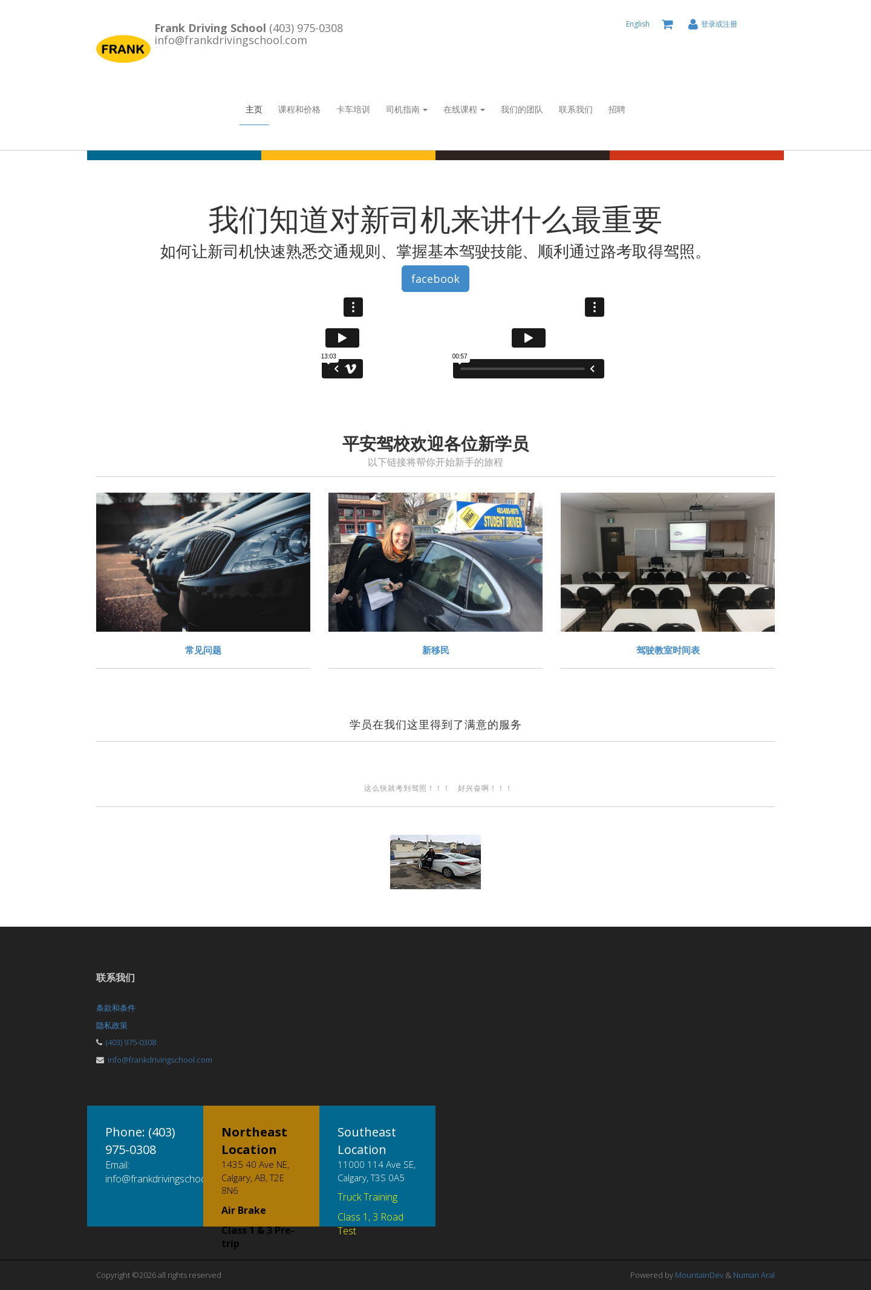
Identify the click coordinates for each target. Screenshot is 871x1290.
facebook (435, 278)
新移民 (435, 650)
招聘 (616, 109)
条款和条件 (115, 1007)
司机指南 (407, 109)
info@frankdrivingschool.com (160, 1059)
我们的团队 (522, 109)
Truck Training (367, 1197)
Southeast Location (367, 1141)
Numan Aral (754, 1274)
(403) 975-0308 (131, 1042)
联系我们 (576, 109)
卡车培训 (353, 109)
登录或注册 (719, 24)
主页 (254, 109)
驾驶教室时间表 (668, 650)
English (638, 24)
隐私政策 (112, 1025)
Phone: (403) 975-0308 (140, 1141)
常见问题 (203, 650)
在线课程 (464, 109)
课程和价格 (299, 109)
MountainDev (700, 1274)
